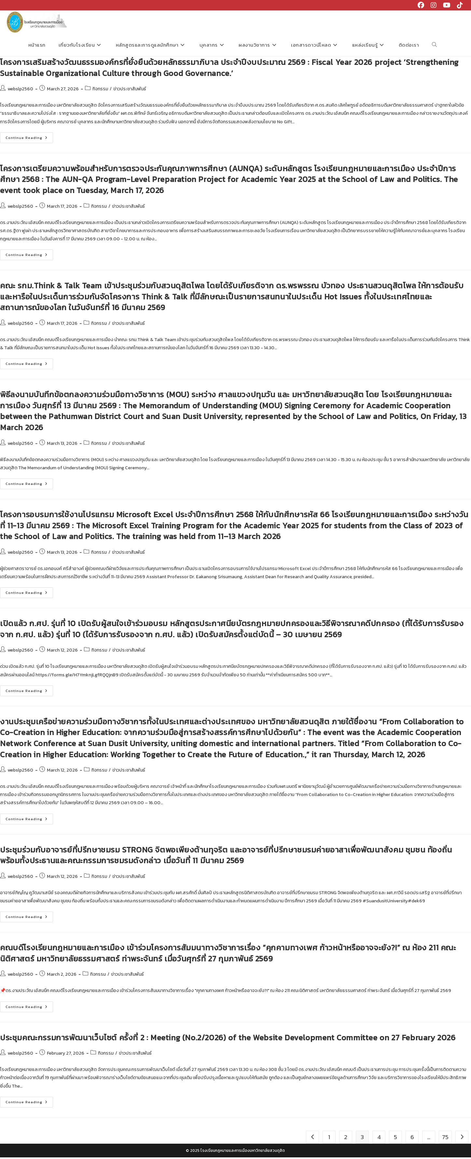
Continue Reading (29, 140)
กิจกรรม (100, 90)
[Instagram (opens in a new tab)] (433, 5)
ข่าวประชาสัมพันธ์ (129, 90)
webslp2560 (20, 90)
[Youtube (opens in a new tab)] (447, 5)
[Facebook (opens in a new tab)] (420, 5)
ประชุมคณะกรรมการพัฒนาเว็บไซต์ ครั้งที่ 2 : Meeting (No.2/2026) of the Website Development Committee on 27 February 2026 (228, 1039)
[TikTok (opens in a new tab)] (458, 5)
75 (445, 1138)
